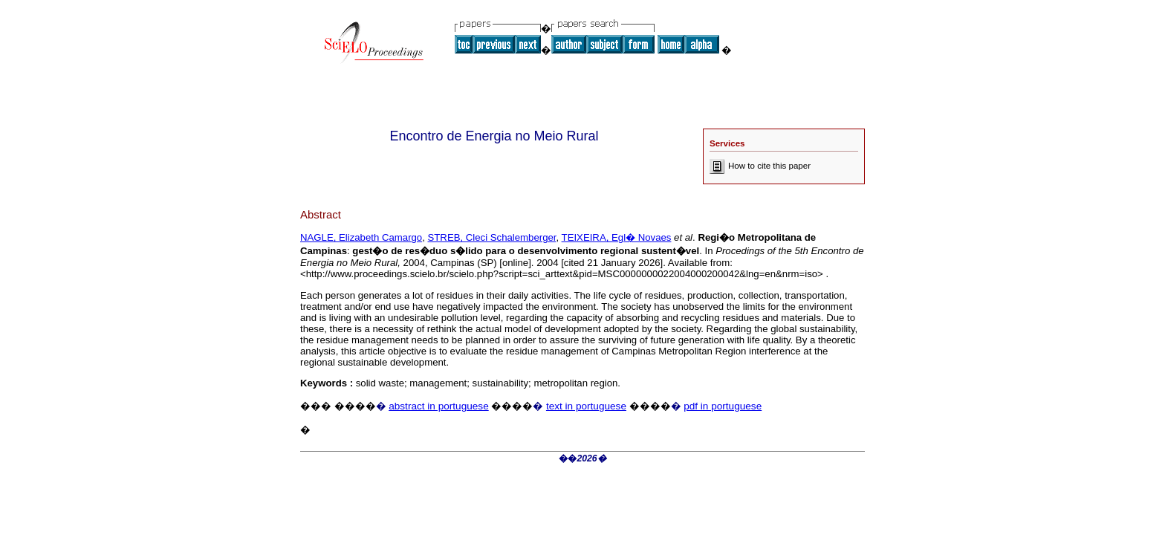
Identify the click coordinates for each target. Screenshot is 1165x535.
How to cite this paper (760, 165)
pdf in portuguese (723, 406)
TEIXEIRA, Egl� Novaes (617, 237)
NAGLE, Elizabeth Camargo (361, 237)
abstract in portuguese (439, 406)
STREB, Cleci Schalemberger (492, 237)
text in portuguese (586, 406)
